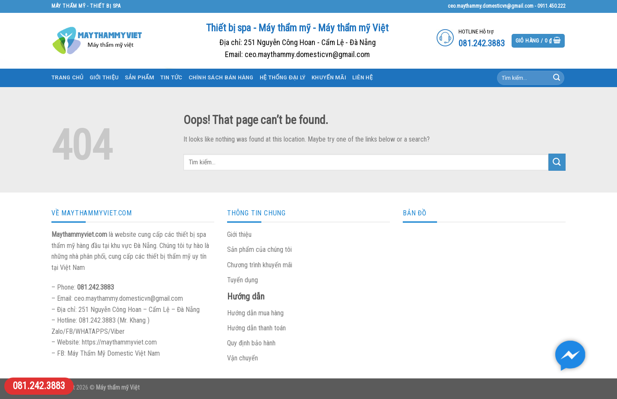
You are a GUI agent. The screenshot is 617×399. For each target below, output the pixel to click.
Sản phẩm (139, 77)
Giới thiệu (104, 77)
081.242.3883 (39, 386)
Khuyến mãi (328, 77)
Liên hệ (362, 77)
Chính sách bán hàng (221, 77)
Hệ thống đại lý (283, 77)
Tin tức (171, 77)
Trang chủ (67, 77)
